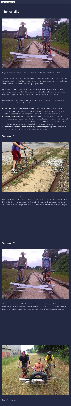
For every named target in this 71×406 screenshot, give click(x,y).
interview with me (22, 73)
